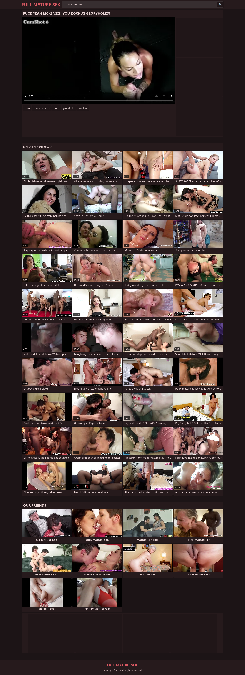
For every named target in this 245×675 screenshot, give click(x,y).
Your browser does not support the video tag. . (98, 60)
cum (27, 108)
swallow (82, 108)
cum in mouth (42, 108)
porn (56, 108)
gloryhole (68, 108)
